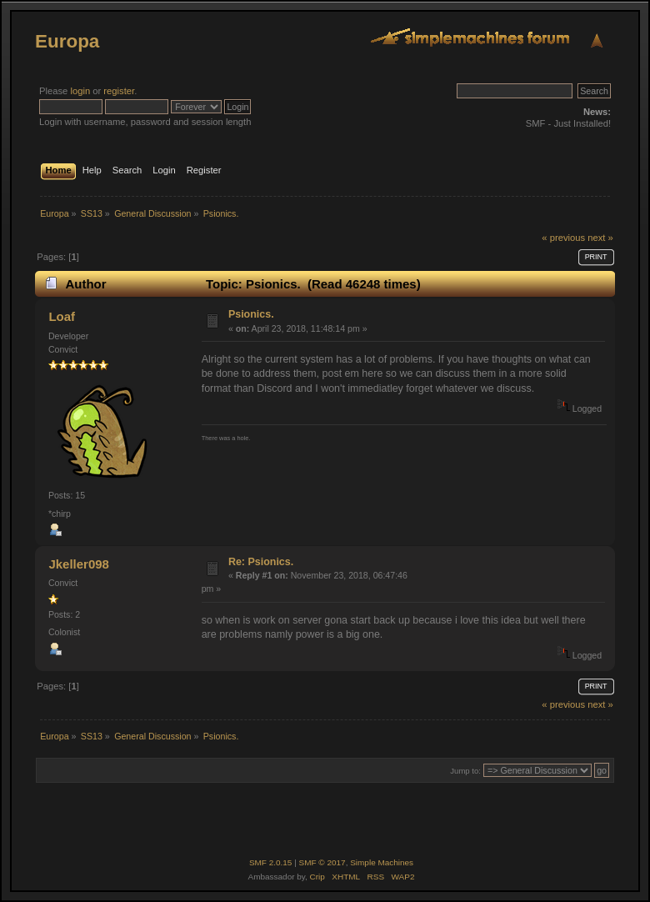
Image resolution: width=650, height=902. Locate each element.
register (118, 91)
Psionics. (251, 314)
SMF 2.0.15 (270, 862)
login (80, 91)
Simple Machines (381, 862)
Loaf (61, 316)
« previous (563, 238)
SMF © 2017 (322, 862)
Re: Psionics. (260, 562)
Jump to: (465, 770)
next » (600, 238)
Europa (67, 41)
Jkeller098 (78, 564)
